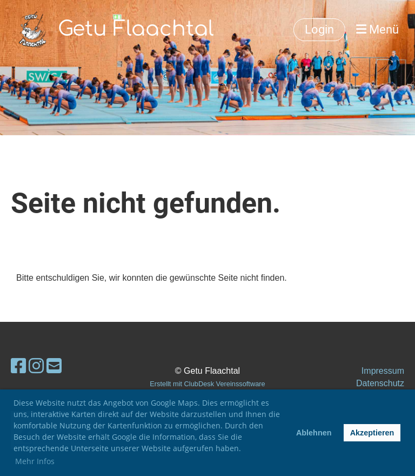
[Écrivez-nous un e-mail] (54, 366)
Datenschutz (380, 383)
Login (319, 29)
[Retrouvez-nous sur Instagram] (36, 366)
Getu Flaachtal (136, 29)
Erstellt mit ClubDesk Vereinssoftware (207, 384)
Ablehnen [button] (314, 432)
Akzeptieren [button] (372, 432)
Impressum (383, 370)
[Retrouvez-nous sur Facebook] (18, 366)
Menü (377, 29)
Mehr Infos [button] (35, 461)
